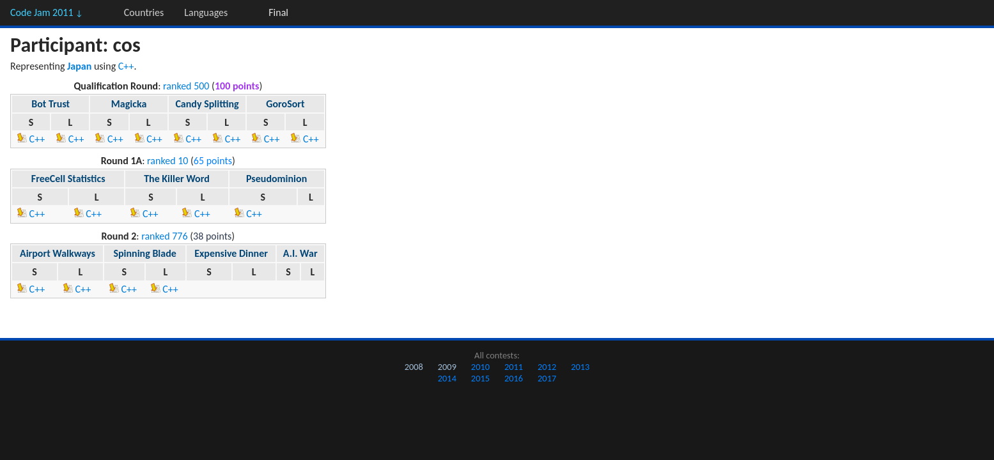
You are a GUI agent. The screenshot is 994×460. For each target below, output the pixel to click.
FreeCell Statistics (68, 178)
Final (278, 12)
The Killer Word (177, 178)
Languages (206, 12)
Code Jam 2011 (46, 12)
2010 (480, 366)
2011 (513, 366)
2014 (447, 378)
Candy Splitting (206, 104)
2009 (447, 366)
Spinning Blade (144, 253)
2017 (547, 378)
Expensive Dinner (231, 253)
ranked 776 (164, 236)
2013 (580, 366)
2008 (414, 366)
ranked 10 (167, 161)
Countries (144, 12)
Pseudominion (276, 178)
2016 (513, 378)
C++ (126, 66)
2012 (547, 366)
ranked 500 (186, 86)
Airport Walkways (57, 253)
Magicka (128, 104)
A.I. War (300, 253)
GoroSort (285, 104)
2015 (480, 378)
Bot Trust (50, 104)
